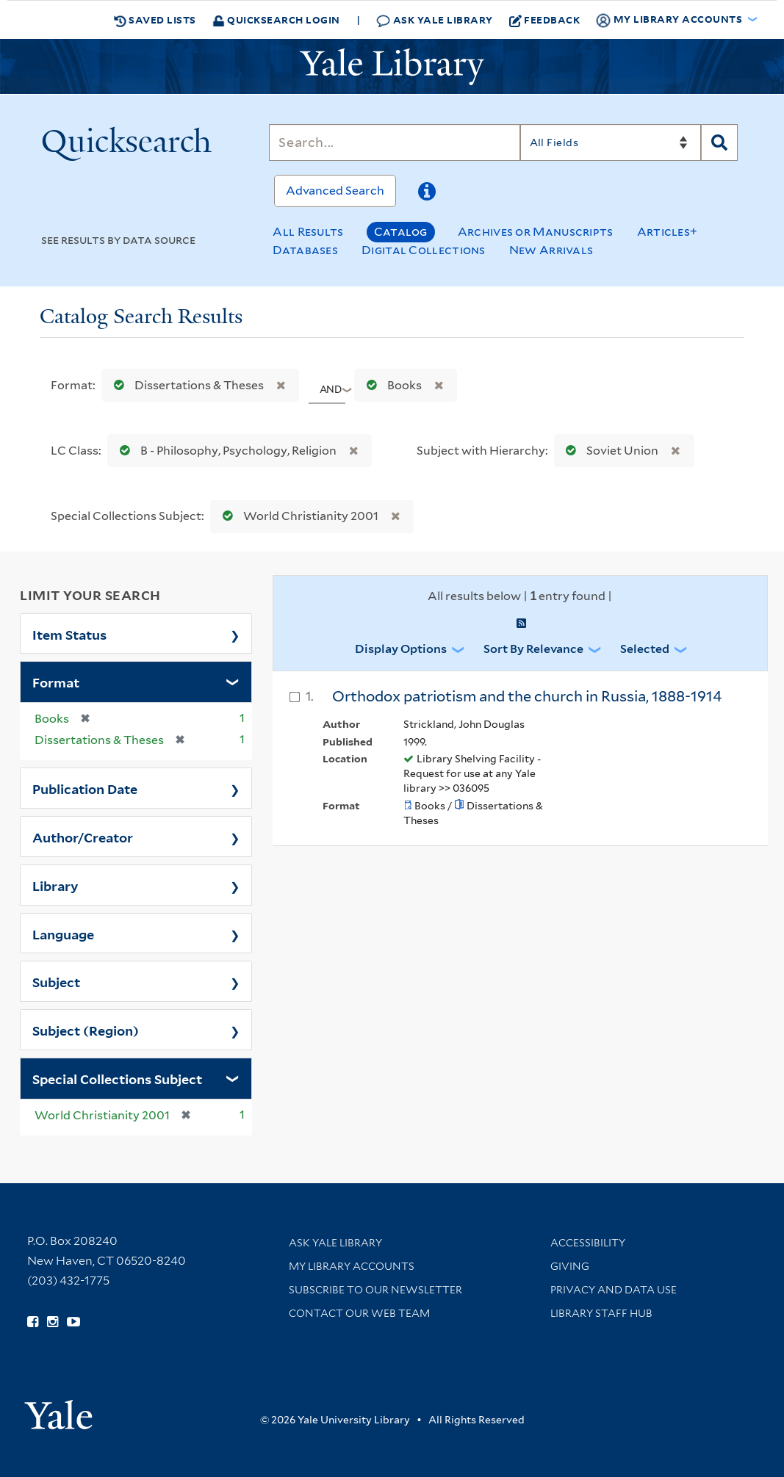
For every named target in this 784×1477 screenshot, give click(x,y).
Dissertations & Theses (185, 385)
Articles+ (667, 232)
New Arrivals (551, 250)
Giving (569, 1266)
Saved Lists (155, 19)
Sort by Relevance (533, 649)
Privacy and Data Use (613, 1290)
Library (55, 885)
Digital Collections (424, 250)
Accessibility (587, 1243)
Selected (644, 649)
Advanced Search (335, 191)
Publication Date (84, 788)
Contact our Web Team (359, 1313)
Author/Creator (82, 836)
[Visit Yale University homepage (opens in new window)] (58, 1410)
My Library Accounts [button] (670, 20)
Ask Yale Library (434, 20)
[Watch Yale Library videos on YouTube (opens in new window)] (73, 1322)
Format (55, 681)
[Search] (394, 142)
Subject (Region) (85, 1030)
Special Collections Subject (117, 1078)
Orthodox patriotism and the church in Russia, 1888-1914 (527, 696)
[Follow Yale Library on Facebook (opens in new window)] (32, 1322)
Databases (305, 250)
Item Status (69, 634)
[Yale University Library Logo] (392, 67)
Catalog (401, 232)
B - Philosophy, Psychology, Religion (225, 451)
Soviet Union (609, 451)
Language (63, 933)
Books (391, 385)
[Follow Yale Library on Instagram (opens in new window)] (52, 1322)
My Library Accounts (351, 1266)
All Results (308, 232)
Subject (56, 981)
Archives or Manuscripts (536, 232)
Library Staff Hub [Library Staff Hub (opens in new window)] (601, 1313)
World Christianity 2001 (297, 516)
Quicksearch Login (276, 19)
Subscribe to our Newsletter (375, 1290)
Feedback (544, 19)
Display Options (401, 649)
